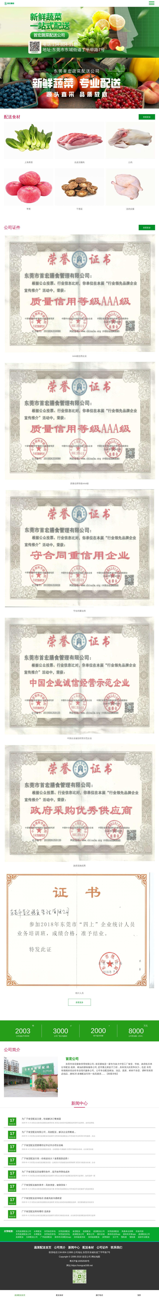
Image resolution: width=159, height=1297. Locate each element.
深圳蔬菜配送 (94, 1237)
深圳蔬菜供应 (79, 1237)
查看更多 (147, 117)
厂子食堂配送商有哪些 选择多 (36, 1211)
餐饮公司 (90, 1234)
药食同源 (139, 1231)
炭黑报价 (106, 1237)
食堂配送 (76, 1231)
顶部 (139, 1293)
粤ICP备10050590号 (79, 1261)
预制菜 (124, 1237)
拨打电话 (99, 1293)
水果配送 (37, 1231)
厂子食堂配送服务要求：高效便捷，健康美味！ (45, 1185)
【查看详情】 (112, 1074)
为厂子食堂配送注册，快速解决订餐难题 (41, 1119)
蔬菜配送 (87, 1231)
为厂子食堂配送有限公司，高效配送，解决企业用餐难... (49, 1132)
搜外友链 (101, 1234)
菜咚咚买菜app (129, 1234)
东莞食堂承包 (50, 1231)
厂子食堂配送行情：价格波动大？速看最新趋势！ (46, 1158)
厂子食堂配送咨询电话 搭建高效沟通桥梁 (41, 1198)
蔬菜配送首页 (20, 1293)
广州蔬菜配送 (46, 1237)
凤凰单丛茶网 (127, 1231)
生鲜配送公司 (32, 1237)
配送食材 (59, 1293)
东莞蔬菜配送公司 (23, 1231)
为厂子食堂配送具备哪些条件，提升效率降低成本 (46, 1172)
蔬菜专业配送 (143, 1237)
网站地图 (95, 1257)
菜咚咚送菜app (113, 1234)
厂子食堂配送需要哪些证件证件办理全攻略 (42, 1145)
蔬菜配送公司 (99, 1231)
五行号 (115, 1237)
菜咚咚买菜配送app (63, 1237)
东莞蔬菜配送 (64, 1231)
